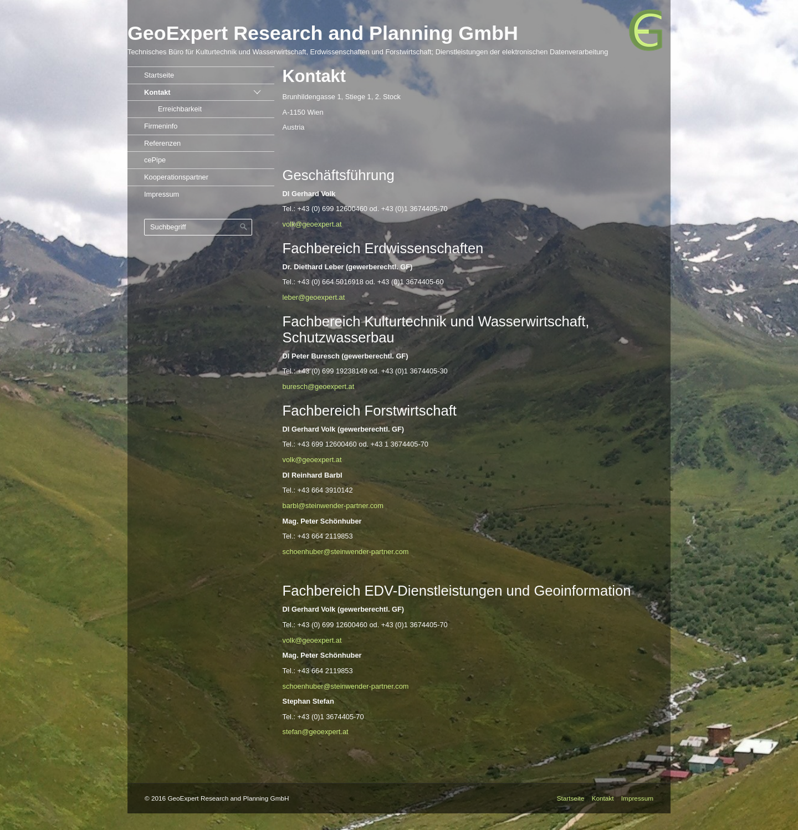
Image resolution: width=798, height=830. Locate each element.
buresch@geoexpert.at (319, 386)
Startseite (159, 75)
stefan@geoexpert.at (316, 731)
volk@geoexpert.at (312, 224)
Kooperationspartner (176, 177)
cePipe (155, 160)
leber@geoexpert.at (314, 297)
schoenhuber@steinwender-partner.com (346, 551)
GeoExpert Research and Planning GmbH (322, 33)
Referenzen (162, 143)
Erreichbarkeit (180, 109)
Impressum (161, 194)
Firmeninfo (160, 126)
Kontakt (157, 92)
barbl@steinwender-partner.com (333, 505)
